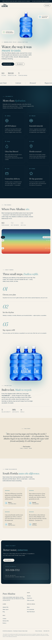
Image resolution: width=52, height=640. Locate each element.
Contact (4, 618)
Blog (4, 611)
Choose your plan (8, 64)
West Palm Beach (31, 611)
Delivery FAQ (6, 620)
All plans (29, 595)
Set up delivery (9, 560)
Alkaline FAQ (5, 607)
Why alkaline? (20, 64)
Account (47, 5)
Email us (4, 623)
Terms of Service (38, 630)
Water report (5, 609)
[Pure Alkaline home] (5, 5)
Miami (28, 607)
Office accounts (30, 600)
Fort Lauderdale (30, 609)
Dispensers (29, 598)
